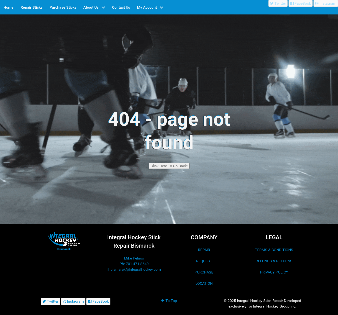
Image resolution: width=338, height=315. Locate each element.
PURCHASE (204, 272)
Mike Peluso (134, 258)
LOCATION (204, 283)
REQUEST (204, 261)
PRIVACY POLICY (274, 272)
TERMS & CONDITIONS (274, 250)
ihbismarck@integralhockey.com (134, 269)
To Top (169, 300)
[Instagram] (325, 3)
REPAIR (204, 250)
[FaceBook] (301, 3)
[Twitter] (278, 3)
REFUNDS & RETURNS (274, 261)
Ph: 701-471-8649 (134, 264)
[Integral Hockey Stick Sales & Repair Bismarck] (63, 241)
